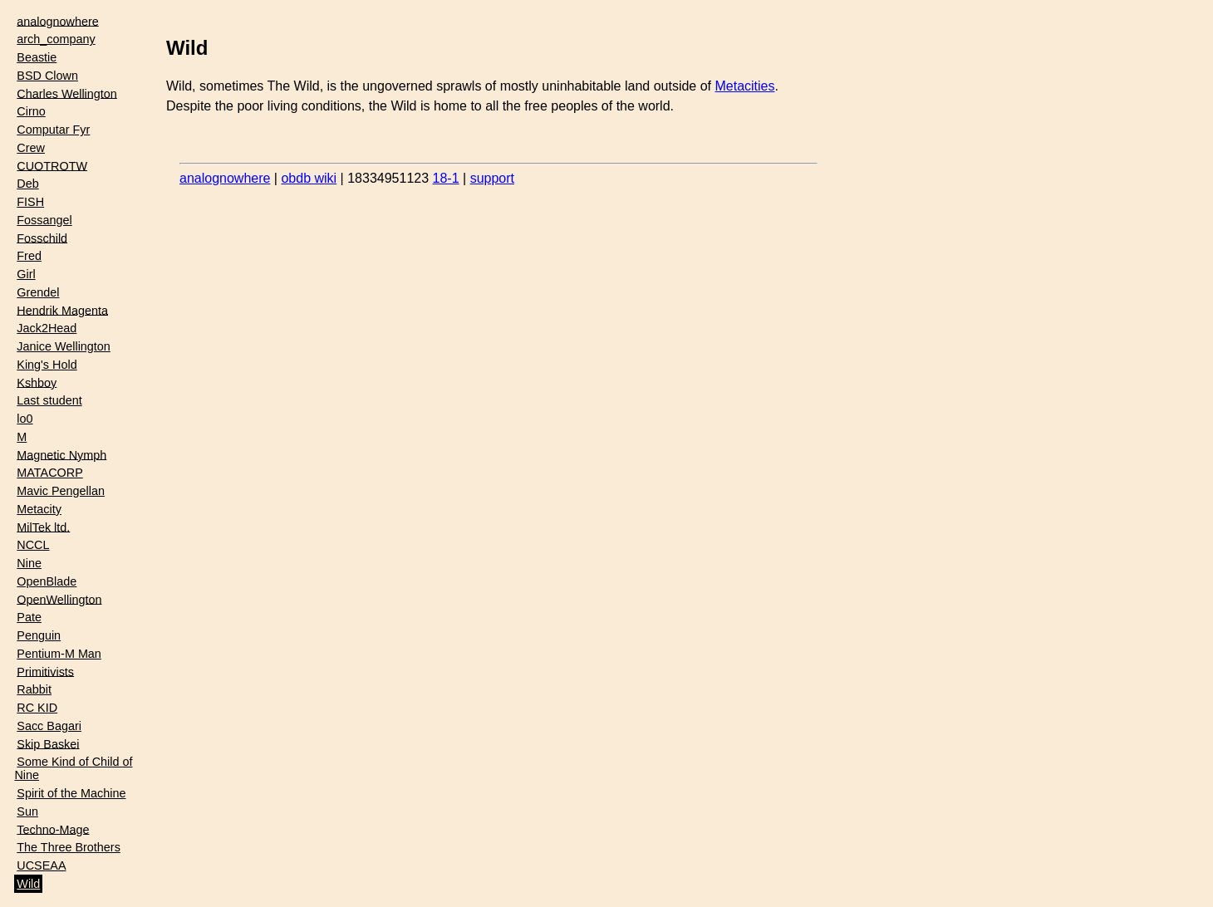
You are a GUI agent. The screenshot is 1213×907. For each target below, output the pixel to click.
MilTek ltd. (43, 526)
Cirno (31, 111)
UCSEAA (41, 865)
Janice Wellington (63, 346)
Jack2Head (46, 328)
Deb (27, 183)
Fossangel (44, 220)
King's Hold (46, 364)
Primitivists (45, 671)
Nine (29, 563)
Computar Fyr (53, 129)
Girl (26, 274)
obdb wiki (308, 178)
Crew (31, 147)
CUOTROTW (52, 165)
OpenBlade (46, 581)
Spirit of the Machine (71, 793)
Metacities (744, 86)
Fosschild (42, 237)
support (492, 178)
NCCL (33, 545)
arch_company (56, 39)
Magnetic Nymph (61, 454)
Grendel (38, 292)
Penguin (39, 635)
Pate (29, 617)
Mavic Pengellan (61, 491)
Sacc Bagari (49, 726)
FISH (30, 201)
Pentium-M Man (59, 653)
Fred (29, 255)
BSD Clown (47, 75)
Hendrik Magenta (62, 309)
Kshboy (36, 382)
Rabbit (34, 689)
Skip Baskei (48, 743)
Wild (28, 883)
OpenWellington (59, 598)
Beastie (36, 57)
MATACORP (49, 472)
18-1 (446, 178)
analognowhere (57, 20)
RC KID (37, 707)
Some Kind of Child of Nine (73, 768)
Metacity (39, 509)
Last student (49, 400)
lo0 (24, 418)
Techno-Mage (53, 829)
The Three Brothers (68, 847)
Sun (27, 811)
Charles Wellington (67, 93)
